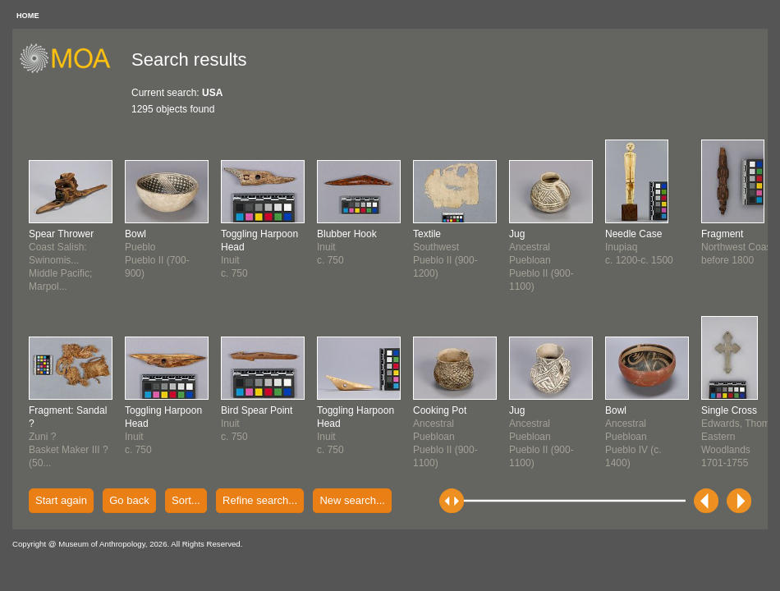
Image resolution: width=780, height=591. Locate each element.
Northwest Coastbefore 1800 (737, 247)
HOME (27, 15)
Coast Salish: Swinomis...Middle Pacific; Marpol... (61, 260)
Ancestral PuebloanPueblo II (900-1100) (445, 437)
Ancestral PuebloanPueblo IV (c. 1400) (633, 437)
